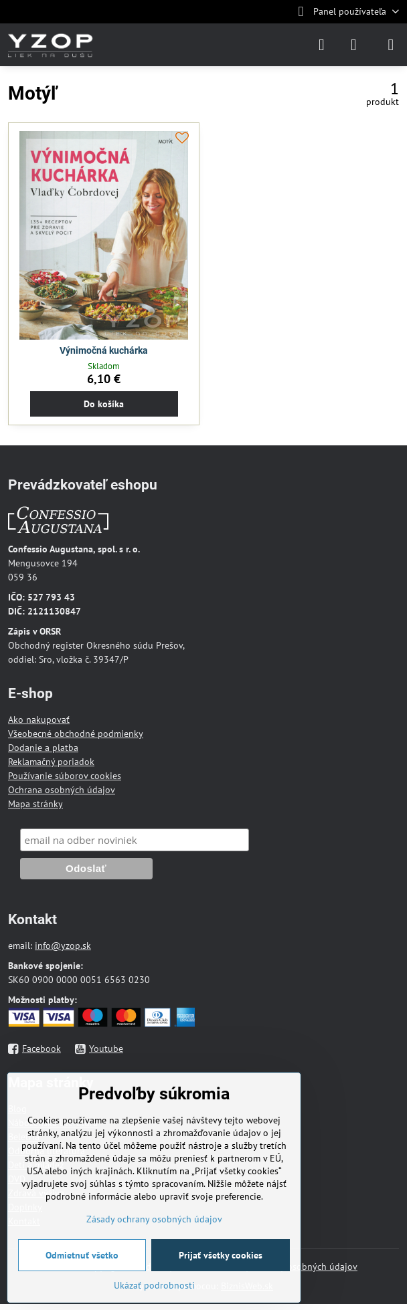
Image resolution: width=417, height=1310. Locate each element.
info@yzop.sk (63, 946)
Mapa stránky (35, 804)
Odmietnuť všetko (82, 1255)
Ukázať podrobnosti (154, 1285)
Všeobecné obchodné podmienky (75, 734)
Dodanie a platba (43, 748)
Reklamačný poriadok (51, 762)
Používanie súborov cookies (64, 776)
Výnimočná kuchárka (104, 350)
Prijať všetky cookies (220, 1255)
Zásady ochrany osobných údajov (154, 1219)
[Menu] (391, 44)
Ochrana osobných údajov (61, 790)
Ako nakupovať (39, 720)
